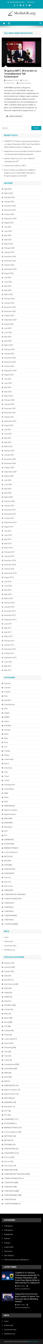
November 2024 (10, 261)
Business (7, 683)
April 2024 (8, 290)
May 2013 (7, 670)
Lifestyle (7, 730)
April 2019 (8, 543)
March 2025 (8, 244)
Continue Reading (14, 116)
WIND (6, 793)
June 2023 (8, 332)
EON (5, 709)
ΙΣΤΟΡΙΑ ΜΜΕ (9, 844)
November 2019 (10, 514)
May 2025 (7, 235)
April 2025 (8, 240)
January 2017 (9, 645)
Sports (6, 763)
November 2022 (10, 362)
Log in (6, 937)
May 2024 (7, 286)
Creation (7, 692)
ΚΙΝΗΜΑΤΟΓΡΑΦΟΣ (11, 848)
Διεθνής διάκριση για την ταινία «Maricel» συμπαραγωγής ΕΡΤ (19, 160)
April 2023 (8, 341)
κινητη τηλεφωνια (11, 852)
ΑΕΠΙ (6, 801)
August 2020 (9, 476)
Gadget (7, 713)
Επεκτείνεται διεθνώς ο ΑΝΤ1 (15, 166)
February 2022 (9, 400)
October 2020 (9, 468)
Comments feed (10, 946)
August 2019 (9, 527)
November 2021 (10, 413)
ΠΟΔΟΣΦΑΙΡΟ (9, 873)
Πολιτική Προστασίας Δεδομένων (16, 1260)
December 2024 (10, 256)
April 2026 (8, 189)
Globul (6, 721)
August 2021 (9, 425)
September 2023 (10, 320)
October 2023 (9, 316)
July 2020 (7, 480)
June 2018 (8, 586)
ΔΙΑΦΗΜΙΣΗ (8, 823)
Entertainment (9, 704)
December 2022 (10, 358)
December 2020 (10, 459)
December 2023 (10, 307)
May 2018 (7, 590)
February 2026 (9, 197)
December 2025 (10, 206)
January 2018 (9, 607)
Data (6, 696)
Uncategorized (9, 785)
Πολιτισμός (8, 886)
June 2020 (8, 484)
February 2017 (9, 641)
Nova (6, 742)
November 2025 (10, 210)
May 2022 (7, 387)
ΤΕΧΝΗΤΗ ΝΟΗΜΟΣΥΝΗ (12, 899)
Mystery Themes (33, 1341)
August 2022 (9, 375)
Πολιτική (7, 877)
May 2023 (7, 337)
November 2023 (10, 311)
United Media (9, 789)
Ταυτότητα (30, 2)
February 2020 (9, 501)
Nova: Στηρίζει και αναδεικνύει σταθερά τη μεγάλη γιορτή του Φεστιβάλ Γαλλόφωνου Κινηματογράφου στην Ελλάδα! (20, 173)
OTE (5, 747)
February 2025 (9, 248)
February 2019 (9, 552)
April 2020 (8, 493)
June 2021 (8, 434)
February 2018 (9, 603)
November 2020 (10, 463)
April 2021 (8, 442)
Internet (7, 1238)
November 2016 (10, 649)
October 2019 (9, 518)
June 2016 (8, 662)
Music (6, 734)
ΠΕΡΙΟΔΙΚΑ (8, 865)
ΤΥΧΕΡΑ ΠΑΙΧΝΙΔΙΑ (11, 924)
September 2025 (10, 218)
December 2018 (10, 560)
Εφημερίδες (8, 1234)
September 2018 (10, 573)
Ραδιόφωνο (8, 1230)
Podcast (7, 751)
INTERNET (8, 726)
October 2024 (9, 265)
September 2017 (10, 620)
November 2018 (10, 565)
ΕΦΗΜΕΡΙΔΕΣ (9, 840)
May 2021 (7, 438)
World (6, 797)
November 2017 (10, 615)
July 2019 (7, 531)
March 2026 (8, 193)
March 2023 (8, 345)
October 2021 (9, 417)
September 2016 (10, 657)
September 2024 (10, 269)
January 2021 (9, 455)
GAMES (7, 717)
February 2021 (9, 451)
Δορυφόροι (8, 827)
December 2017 (10, 611)
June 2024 (8, 282)
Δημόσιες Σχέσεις (11, 810)
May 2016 (7, 666)
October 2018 (9, 569)
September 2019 (10, 522)
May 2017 (7, 628)
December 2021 (10, 408)
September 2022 (10, 370)
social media (8, 759)
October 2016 (9, 653)
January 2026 (9, 202)
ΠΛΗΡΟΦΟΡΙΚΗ (9, 869)
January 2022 (9, 404)
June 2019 (8, 535)
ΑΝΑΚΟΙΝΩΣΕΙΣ (9, 806)
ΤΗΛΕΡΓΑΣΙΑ (9, 920)
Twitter (7, 780)
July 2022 (7, 379)
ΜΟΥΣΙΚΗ (7, 861)
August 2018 (9, 577)
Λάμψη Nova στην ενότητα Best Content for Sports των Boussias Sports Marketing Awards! (22, 152)
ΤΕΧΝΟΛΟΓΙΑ (9, 903)
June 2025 (8, 231)
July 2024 (7, 277)
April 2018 (8, 594)
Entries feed (8, 941)
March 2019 (8, 548)
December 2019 (10, 510)
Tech (6, 772)
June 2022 (8, 383)
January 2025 (9, 252)
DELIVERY (7, 700)
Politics (6, 755)
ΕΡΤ (5, 835)
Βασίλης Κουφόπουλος (22, 1289)
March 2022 (8, 396)
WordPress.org (9, 950)
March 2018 (8, 598)
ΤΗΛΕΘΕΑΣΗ (8, 907)
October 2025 (9, 214)
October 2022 (9, 366)
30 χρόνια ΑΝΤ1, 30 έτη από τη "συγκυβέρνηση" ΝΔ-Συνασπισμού (20, 73)
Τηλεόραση (8, 1226)
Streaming (8, 768)
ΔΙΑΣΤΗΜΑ (8, 818)
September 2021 (10, 421)
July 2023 (7, 328)
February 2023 (9, 349)
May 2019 (7, 539)
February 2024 (9, 299)
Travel (6, 776)
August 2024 (9, 273)
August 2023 (9, 324)
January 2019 (9, 556)
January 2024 (9, 303)
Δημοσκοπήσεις (10, 814)
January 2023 (9, 354)
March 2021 (8, 446)
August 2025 (9, 223)
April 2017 (8, 632)
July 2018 (7, 581)
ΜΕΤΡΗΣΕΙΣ (8, 856)
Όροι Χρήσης (9, 1255)
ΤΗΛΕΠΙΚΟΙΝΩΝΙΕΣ (10, 915)
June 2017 (8, 624)
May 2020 (7, 489)
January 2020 (9, 506)
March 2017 (8, 636)
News (6, 738)
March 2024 (8, 294)
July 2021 (7, 429)
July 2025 (7, 227)
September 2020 (10, 472)
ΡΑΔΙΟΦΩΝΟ (8, 890)
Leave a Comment (25, 83)
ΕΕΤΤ (6, 831)
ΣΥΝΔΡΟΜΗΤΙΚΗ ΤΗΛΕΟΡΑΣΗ (15, 894)
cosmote (7, 688)
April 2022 (8, 392)
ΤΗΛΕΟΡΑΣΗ (8, 911)
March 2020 (8, 497)
